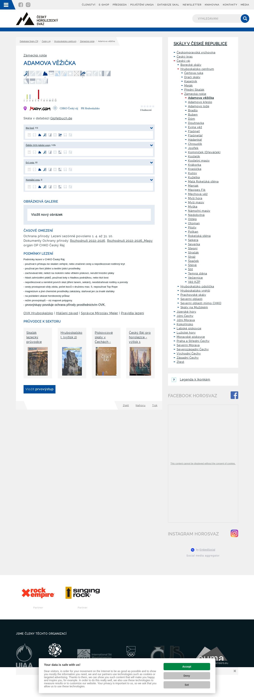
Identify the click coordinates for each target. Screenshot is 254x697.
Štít (190, 269)
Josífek (193, 148)
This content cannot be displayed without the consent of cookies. (203, 463)
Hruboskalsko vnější (195, 290)
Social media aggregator (203, 555)
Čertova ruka (193, 73)
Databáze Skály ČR (29, 41)
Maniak (193, 185)
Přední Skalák (194, 89)
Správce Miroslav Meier (99, 313)
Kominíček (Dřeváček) (204, 152)
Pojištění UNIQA (142, 4)
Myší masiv (196, 202)
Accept (186, 666)
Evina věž (195, 127)
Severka (194, 244)
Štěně (192, 265)
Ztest (180, 362)
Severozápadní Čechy (193, 349)
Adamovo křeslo (200, 102)
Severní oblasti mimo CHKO (200, 303)
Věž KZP (194, 282)
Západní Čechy (188, 357)
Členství (88, 4)
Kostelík (194, 156)
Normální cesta (33, 179)
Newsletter (192, 4)
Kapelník (190, 81)
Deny (187, 675)
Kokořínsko (185, 324)
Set (187, 684)
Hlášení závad (67, 313)
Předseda (120, 4)
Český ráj (46, 41)
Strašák (193, 252)
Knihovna (212, 4)
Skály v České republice (200, 43)
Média (245, 4)
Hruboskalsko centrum (65, 41)
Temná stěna (197, 273)
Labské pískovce (189, 328)
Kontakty (230, 4)
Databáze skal (168, 4)
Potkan (193, 231)
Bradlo (193, 110)
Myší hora (195, 198)
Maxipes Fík (197, 190)
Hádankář (195, 139)
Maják (188, 85)
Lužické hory (186, 332)
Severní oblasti (191, 299)
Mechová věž (198, 194)
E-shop (104, 4)
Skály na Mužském (194, 307)
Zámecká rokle (87, 41)
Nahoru (141, 405)
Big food (30, 128)
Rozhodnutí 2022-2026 (87, 241)
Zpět (126, 405)
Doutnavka (196, 123)
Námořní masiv (199, 211)
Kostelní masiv (199, 160)
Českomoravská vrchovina (196, 52)
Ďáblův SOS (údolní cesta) (38, 145)
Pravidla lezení (132, 313)
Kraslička (194, 169)
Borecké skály (190, 65)
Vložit (39, 389)
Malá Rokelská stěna (203, 181)
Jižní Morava (186, 320)
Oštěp (192, 219)
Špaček (193, 261)
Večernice (195, 277)
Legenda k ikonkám (191, 379)
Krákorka (194, 165)
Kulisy (192, 173)
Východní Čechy (189, 353)
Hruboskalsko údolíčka (197, 286)
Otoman (194, 223)
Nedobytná (196, 215)
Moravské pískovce (191, 337)
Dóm (191, 119)
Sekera (193, 240)
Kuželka (194, 177)
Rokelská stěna (199, 236)
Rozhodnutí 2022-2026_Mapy (130, 241)
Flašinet (194, 131)
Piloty (192, 227)
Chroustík (195, 144)
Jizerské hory (186, 311)
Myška (192, 206)
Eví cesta (30, 162)
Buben (193, 114)
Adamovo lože (198, 106)
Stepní (193, 248)
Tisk (154, 405)
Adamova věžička (201, 98)
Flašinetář (195, 135)
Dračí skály (192, 77)
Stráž (191, 257)
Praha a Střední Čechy (193, 341)
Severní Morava (188, 345)
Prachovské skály (193, 295)
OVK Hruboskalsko (38, 313)
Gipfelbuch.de (61, 118)
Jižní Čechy (185, 316)
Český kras (185, 56)
